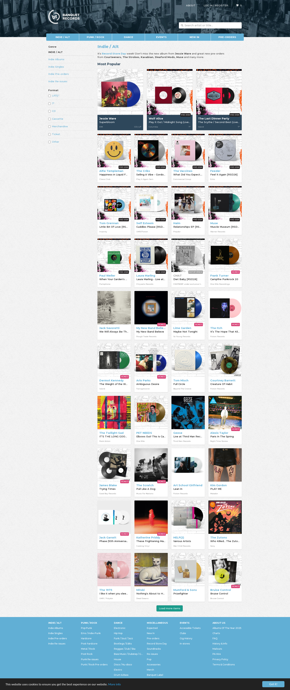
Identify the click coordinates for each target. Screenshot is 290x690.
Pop (149, 659)
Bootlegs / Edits (123, 643)
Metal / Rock (88, 648)
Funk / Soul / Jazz (123, 638)
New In (194, 37)
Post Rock (86, 654)
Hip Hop (118, 633)
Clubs (183, 633)
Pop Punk (86, 628)
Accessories (153, 664)
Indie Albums (56, 59)
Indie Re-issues (57, 81)
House (117, 659)
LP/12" (53, 95)
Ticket (54, 134)
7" (51, 103)
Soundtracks (154, 648)
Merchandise (58, 126)
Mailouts (217, 648)
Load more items (169, 608)
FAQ (215, 638)
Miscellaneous (157, 622)
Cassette (55, 118)
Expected (152, 628)
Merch (150, 669)
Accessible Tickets (190, 628)
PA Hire (217, 654)
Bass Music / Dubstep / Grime (128, 654)
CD (52, 110)
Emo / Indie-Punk (91, 633)
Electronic (119, 628)
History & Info (220, 643)
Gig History (186, 638)
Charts (216, 633)
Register (221, 5)
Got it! (273, 684)
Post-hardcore (89, 643)
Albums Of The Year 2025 (227, 628)
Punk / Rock (95, 37)
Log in (208, 5)
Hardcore (86, 638)
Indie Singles (56, 66)
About (190, 5)
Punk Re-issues (89, 659)
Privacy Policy (220, 659)
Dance (128, 37)
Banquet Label (155, 675)
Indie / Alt (62, 37)
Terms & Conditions (224, 664)
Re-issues (152, 654)
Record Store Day (157, 643)
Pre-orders (227, 37)
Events (161, 37)
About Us (219, 622)
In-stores (185, 643)
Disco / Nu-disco (123, 664)
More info (114, 684)
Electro (118, 669)
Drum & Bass (121, 675)
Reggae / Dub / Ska (124, 648)
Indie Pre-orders (58, 73)
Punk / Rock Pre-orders (94, 664)
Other (53, 141)
